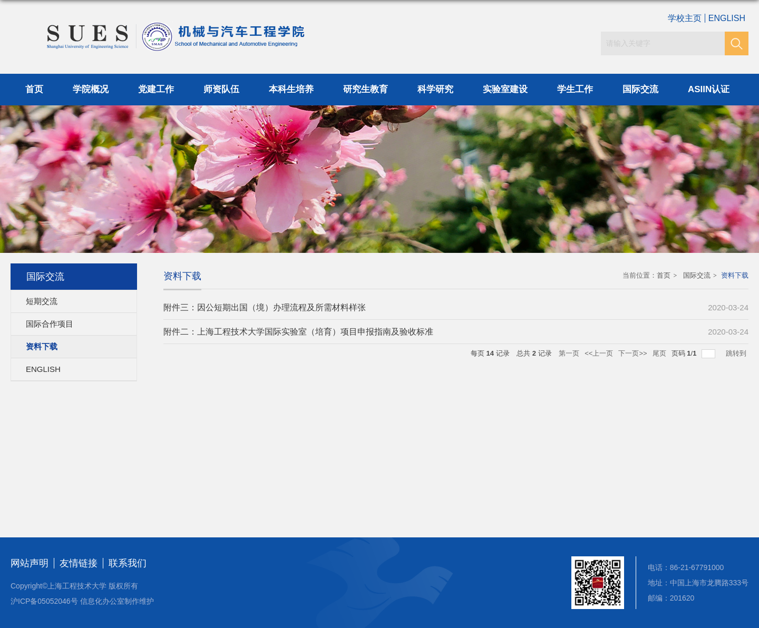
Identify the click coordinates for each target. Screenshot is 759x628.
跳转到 (737, 353)
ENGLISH (726, 18)
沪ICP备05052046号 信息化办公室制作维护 (82, 601)
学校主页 (685, 18)
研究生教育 (365, 89)
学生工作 (575, 89)
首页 (34, 89)
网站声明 (29, 563)
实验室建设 (505, 89)
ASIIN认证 (708, 89)
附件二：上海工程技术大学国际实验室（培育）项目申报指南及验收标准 (298, 331)
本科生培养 (291, 89)
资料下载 (734, 275)
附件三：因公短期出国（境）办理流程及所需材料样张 (264, 307)
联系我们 (128, 563)
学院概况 (91, 89)
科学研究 (435, 89)
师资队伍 (221, 89)
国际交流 (640, 89)
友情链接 (79, 563)
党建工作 (156, 89)
